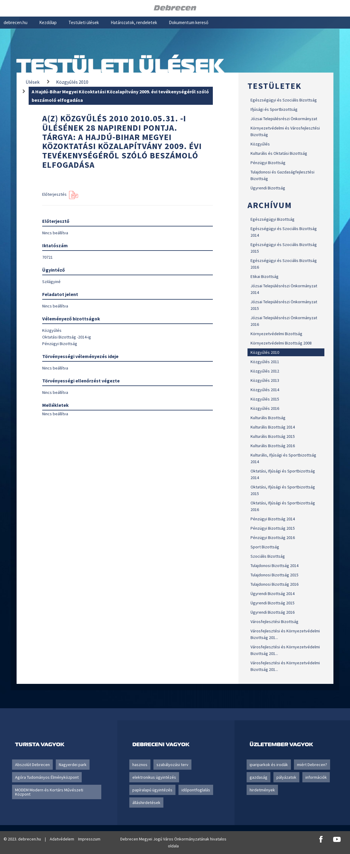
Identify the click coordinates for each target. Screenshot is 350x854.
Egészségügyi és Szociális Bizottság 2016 (284, 264)
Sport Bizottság (265, 547)
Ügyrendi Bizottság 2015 (273, 603)
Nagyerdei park (73, 764)
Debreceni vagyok (160, 744)
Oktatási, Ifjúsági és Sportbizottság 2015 (283, 490)
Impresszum (89, 839)
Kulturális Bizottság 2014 (273, 427)
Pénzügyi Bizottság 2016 (273, 537)
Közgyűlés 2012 (265, 371)
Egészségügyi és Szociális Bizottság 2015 (284, 248)
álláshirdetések (146, 802)
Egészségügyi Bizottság (273, 219)
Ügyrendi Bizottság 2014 (273, 593)
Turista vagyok (39, 744)
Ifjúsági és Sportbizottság (274, 109)
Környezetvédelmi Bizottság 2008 (281, 343)
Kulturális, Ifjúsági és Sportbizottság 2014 (283, 458)
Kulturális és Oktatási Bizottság (279, 153)
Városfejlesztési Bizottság (274, 621)
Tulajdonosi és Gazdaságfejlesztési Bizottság (282, 175)
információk (316, 777)
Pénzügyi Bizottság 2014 (273, 519)
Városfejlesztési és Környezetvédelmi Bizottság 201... (285, 634)
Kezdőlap (48, 22)
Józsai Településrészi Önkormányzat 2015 (284, 305)
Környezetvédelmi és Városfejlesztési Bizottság (285, 131)
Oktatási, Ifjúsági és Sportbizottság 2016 (283, 506)
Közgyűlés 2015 (265, 399)
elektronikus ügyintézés (154, 777)
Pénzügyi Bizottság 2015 (273, 528)
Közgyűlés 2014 (265, 389)
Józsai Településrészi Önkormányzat (284, 118)
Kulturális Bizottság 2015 (273, 436)
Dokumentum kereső (188, 22)
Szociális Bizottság (268, 556)
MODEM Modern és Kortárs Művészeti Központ (49, 792)
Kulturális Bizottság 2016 (273, 445)
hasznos (139, 764)
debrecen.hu (15, 22)
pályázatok (286, 777)
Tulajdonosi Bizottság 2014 (274, 565)
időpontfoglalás (195, 790)
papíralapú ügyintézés (152, 790)
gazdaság (258, 777)
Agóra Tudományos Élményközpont (47, 777)
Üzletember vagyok (281, 744)
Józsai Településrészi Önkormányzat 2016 (284, 321)
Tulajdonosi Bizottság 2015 (274, 575)
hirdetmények (262, 790)
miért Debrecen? (312, 764)
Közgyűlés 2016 (265, 408)
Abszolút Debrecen (32, 764)
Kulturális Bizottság (268, 417)
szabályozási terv (172, 764)
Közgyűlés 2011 (265, 361)
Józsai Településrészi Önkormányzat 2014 (284, 289)
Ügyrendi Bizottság (268, 188)
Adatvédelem (62, 839)
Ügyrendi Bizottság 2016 (273, 612)
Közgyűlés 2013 (265, 380)
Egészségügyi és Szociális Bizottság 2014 (284, 232)
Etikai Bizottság (265, 276)
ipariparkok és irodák (269, 764)
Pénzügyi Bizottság (268, 162)
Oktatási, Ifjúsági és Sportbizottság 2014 (283, 474)
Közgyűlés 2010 (265, 352)
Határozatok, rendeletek (134, 22)
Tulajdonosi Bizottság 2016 (274, 584)
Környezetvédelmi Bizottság (276, 333)
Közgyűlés (260, 144)
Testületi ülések (83, 22)
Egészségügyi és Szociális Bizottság (284, 100)
